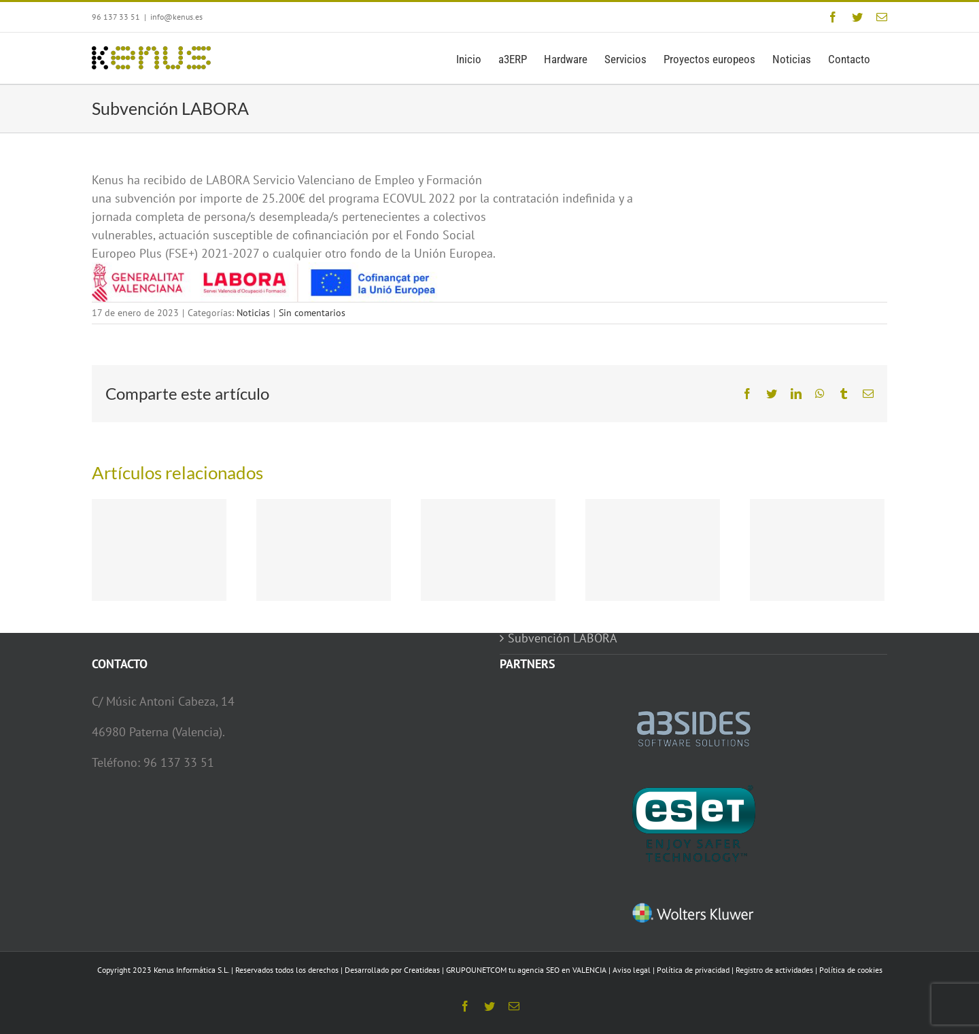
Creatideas (422, 970)
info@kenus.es (176, 17)
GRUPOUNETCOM (476, 970)
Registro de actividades (774, 970)
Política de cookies (850, 970)
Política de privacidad (693, 970)
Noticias (253, 313)
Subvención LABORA (562, 638)
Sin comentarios (312, 313)
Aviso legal (632, 970)
